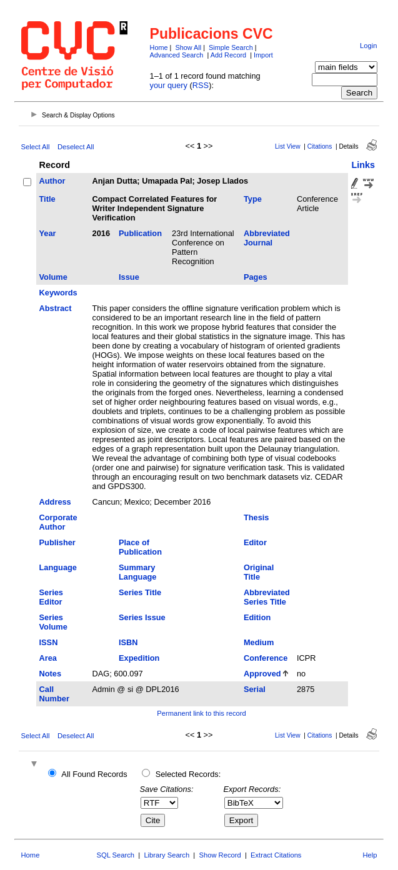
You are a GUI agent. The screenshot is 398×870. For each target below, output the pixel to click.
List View (288, 146)
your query (168, 85)
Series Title (140, 592)
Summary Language (137, 572)
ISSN (48, 642)
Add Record (228, 55)
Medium (259, 642)
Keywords (58, 292)
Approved (262, 673)
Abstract (55, 308)
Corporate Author (58, 522)
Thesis (256, 517)
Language (58, 567)
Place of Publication (140, 547)
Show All (188, 47)
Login (368, 45)
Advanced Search (177, 55)
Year (47, 233)
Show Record (220, 855)
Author (52, 180)
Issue (129, 277)
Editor (255, 542)
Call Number (54, 694)
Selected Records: (188, 774)
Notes (50, 673)
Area (48, 658)
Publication (140, 233)
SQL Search (116, 855)
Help (369, 855)
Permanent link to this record (201, 713)
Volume (53, 277)
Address (55, 502)
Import (263, 55)
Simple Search (231, 47)
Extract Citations (276, 855)
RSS (200, 85)
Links (363, 165)
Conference (265, 658)
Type (253, 199)
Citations (319, 146)
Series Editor (51, 597)
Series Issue (142, 617)
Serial (255, 689)
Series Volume (53, 622)
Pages (255, 277)
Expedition (139, 658)
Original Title (259, 572)
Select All (35, 147)
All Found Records (94, 774)
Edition (257, 617)
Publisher (57, 542)
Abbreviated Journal (267, 238)
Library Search (166, 855)
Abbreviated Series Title (267, 597)
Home (159, 47)
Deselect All (75, 147)
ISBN (128, 642)
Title (47, 199)
